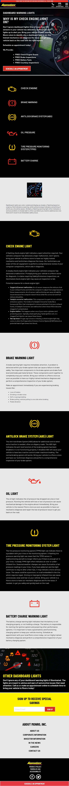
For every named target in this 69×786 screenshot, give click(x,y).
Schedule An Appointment (34, 784)
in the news (34, 743)
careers (34, 747)
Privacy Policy (35, 767)
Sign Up (50, 709)
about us (34, 731)
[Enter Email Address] (29, 709)
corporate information (34, 735)
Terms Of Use (35, 769)
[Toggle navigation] (66, 5)
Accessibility (35, 771)
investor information (34, 739)
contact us (34, 751)
